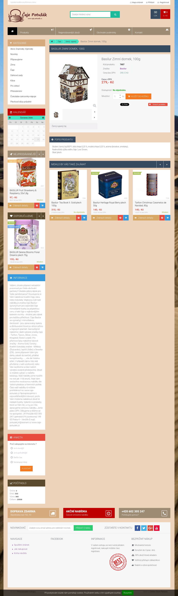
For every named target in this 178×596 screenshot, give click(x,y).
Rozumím (128, 593)
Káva (12, 80)
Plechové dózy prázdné (20, 101)
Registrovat (163, 2)
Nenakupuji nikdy (20, 462)
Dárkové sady (16, 75)
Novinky (14, 54)
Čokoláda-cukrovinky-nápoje (23, 96)
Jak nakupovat (20, 549)
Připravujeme (16, 59)
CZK (155, 14)
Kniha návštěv (20, 553)
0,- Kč (165, 14)
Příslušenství (16, 91)
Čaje (59, 42)
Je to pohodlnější (20, 453)
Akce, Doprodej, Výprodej (21, 49)
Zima (12, 64)
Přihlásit (150, 2)
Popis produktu (62, 139)
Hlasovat (26, 468)
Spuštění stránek (21, 545)
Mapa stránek (136, 2)
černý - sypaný (71, 42)
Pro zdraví (14, 86)
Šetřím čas (18, 457)
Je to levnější (19, 448)
